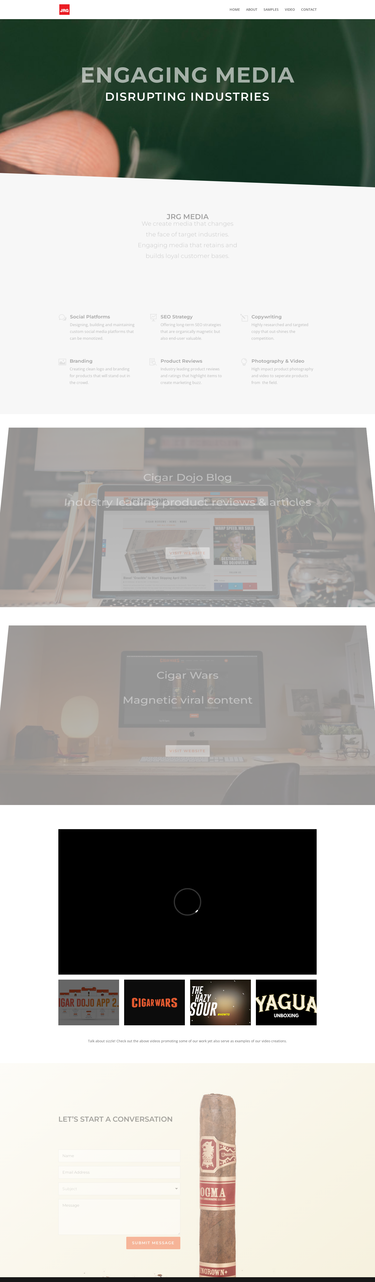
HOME (235, 10)
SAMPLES (271, 10)
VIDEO (290, 10)
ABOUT (251, 10)
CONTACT (309, 10)
